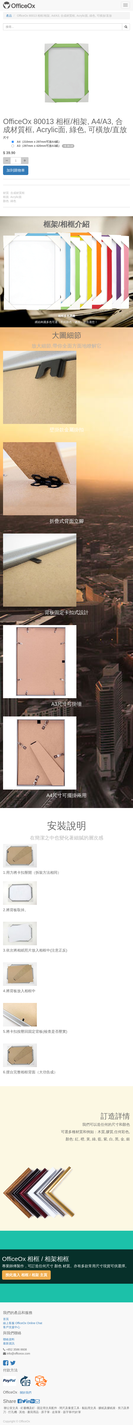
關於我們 (25, 1392)
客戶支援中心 (11, 1327)
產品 (9, 15)
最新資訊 (8, 1343)
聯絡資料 (8, 1339)
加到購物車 (16, 170)
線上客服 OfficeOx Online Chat (22, 1323)
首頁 (6, 1319)
